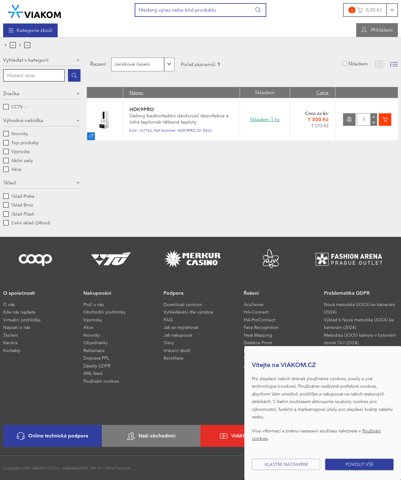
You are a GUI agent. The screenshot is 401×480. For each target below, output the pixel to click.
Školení (10, 335)
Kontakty (11, 350)
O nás (9, 304)
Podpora (174, 293)
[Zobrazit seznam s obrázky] (394, 64)
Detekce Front (258, 342)
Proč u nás (93, 304)
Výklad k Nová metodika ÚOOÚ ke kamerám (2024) (359, 323)
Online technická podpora (52, 436)
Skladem (358, 64)
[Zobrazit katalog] (379, 64)
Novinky (91, 335)
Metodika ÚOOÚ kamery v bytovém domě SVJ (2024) (360, 338)
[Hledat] (74, 75)
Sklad (9, 183)
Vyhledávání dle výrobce (188, 311)
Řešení (251, 293)
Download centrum (183, 304)
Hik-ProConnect (259, 319)
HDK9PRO (141, 109)
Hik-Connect (256, 311)
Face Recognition (261, 327)
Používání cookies (101, 381)
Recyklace (173, 357)
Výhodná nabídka (23, 120)
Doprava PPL (96, 357)
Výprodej (92, 319)
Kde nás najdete (19, 311)
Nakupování (97, 293)
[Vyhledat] (258, 10)
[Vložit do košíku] (385, 119)
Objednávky (95, 342)
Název (136, 92)
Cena (322, 92)
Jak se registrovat (181, 327)
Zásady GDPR (96, 365)
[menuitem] (30, 30)
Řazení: (98, 64)
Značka (11, 93)
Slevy (169, 342)
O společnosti (19, 293)
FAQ (168, 319)
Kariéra (10, 342)
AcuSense (253, 304)
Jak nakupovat (178, 335)
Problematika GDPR (347, 293)
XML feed (92, 373)
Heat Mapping (258, 335)
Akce (88, 327)
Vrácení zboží (177, 350)
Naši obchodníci (151, 436)
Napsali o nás (16, 327)
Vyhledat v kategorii (26, 60)
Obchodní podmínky (104, 311)
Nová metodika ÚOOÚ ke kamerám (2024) (359, 308)
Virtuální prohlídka (21, 319)
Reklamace (94, 350)
